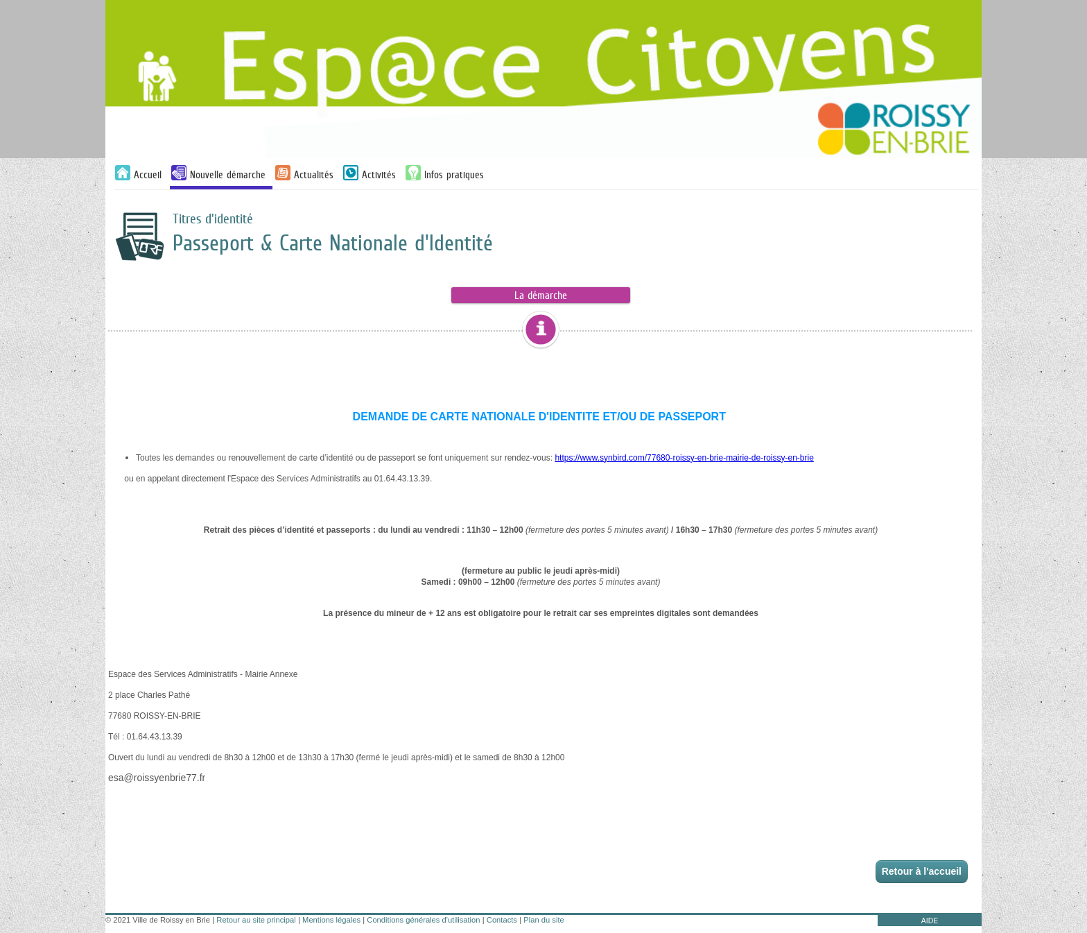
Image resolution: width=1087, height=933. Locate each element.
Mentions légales (331, 920)
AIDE (930, 920)
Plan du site (543, 920)
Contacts (502, 920)
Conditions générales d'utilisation (423, 920)
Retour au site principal (255, 920)
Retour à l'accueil (922, 871)
